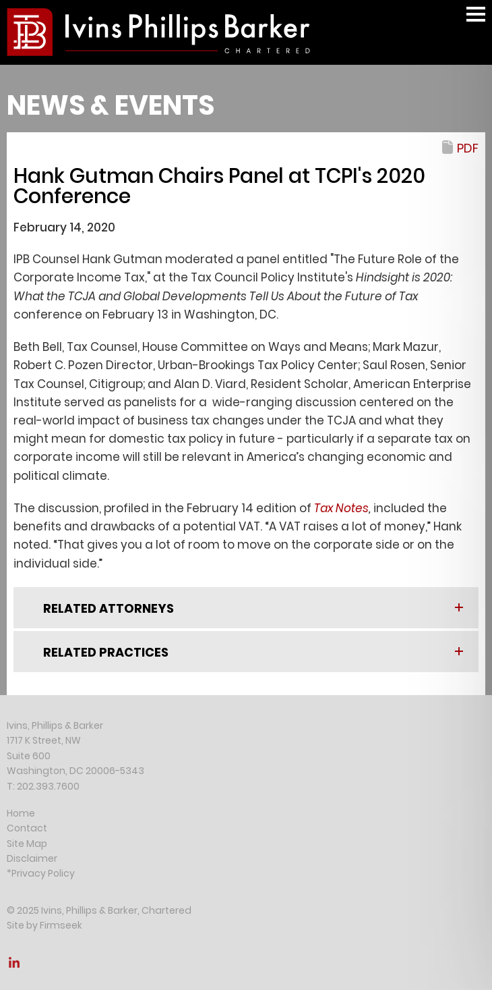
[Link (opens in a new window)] (14, 966)
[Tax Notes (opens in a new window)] (341, 508)
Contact (27, 828)
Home (21, 813)
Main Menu (475, 21)
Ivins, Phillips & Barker (55, 725)
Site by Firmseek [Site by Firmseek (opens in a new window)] (44, 925)
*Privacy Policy (41, 873)
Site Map (27, 843)
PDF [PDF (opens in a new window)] (468, 148)
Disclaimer (32, 858)
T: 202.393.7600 (43, 786)
